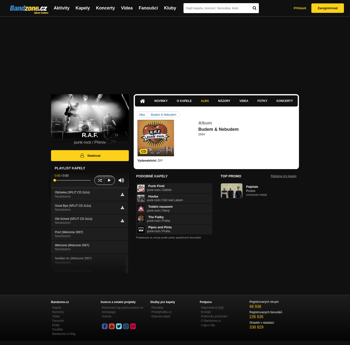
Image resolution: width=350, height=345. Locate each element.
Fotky (262, 101)
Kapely (83, 8)
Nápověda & (212, 307)
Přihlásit (300, 8)
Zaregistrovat (328, 8)
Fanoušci (148, 8)
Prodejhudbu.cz (161, 312)
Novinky (161, 101)
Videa (127, 8)
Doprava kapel (160, 316)
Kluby (170, 8)
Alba (205, 101)
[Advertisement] (175, 53)
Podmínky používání (214, 316)
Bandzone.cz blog (63, 334)
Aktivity (62, 8)
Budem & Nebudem (163, 114)
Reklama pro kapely (284, 176)
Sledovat (90, 155)
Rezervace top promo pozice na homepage (122, 310)
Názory (224, 101)
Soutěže (57, 329)
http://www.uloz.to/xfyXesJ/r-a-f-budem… (224, 143)
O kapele (184, 101)
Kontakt (206, 312)
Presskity (157, 307)
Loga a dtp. (208, 325)
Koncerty (105, 8)
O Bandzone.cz (211, 320)
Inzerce (106, 316)
